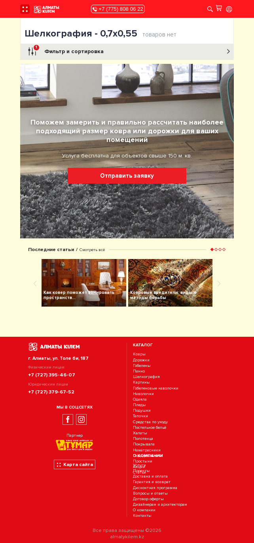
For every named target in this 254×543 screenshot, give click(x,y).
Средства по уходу (150, 421)
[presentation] (35, 283)
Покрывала (144, 444)
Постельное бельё (149, 427)
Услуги (139, 465)
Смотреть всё (92, 249)
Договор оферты (148, 498)
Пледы (139, 404)
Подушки (142, 410)
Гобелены (142, 365)
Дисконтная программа (155, 487)
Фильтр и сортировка (128, 51)
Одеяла (140, 399)
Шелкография (146, 376)
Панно (139, 371)
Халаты (140, 433)
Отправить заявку (127, 175)
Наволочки (143, 393)
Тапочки (140, 416)
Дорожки (141, 360)
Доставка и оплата (150, 476)
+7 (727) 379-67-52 (51, 392)
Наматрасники (147, 450)
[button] (212, 249)
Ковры (139, 354)
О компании (144, 510)
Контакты (142, 515)
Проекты (141, 470)
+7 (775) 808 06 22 (118, 9)
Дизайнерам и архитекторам (160, 504)
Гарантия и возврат (152, 482)
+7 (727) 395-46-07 (51, 375)
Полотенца (143, 438)
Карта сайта (74, 464)
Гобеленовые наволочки (155, 388)
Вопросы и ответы (150, 493)
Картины (141, 382)
